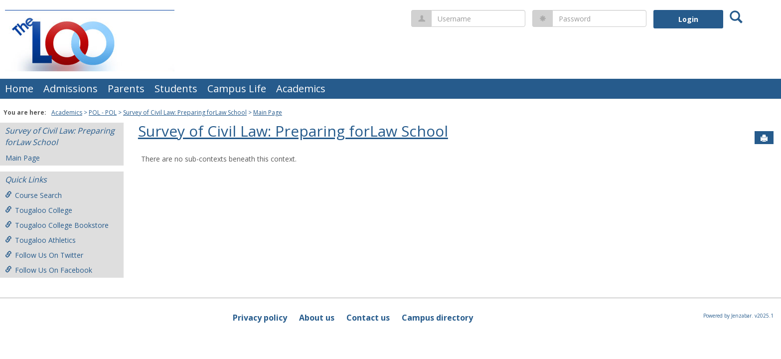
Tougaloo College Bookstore (57, 225)
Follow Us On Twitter (44, 255)
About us (316, 317)
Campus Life (236, 88)
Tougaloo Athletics (40, 240)
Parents (126, 88)
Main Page (267, 112)
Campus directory (437, 317)
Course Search (33, 195)
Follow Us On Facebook (48, 270)
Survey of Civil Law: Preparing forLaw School (185, 112)
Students (176, 88)
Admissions (70, 88)
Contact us (368, 317)
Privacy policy (260, 317)
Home (19, 88)
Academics (300, 88)
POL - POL (103, 112)
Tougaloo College (38, 210)
